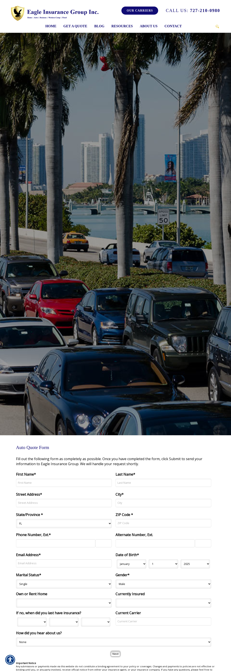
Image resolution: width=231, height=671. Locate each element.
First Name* (26, 474)
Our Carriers (140, 10)
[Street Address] (64, 503)
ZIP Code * (124, 514)
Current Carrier (128, 613)
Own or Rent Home (31, 594)
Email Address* (28, 554)
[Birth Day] (163, 564)
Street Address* (29, 494)
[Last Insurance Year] (96, 622)
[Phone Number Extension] (103, 543)
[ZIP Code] (163, 523)
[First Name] (64, 483)
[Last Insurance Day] (64, 622)
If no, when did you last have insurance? (48, 613)
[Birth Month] (131, 564)
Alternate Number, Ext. (134, 534)
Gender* (123, 575)
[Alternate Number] (155, 543)
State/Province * (29, 514)
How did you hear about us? (39, 633)
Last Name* (125, 474)
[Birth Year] (195, 564)
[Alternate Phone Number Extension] (203, 543)
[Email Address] (64, 563)
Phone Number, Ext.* (33, 534)
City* (120, 494)
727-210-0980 (193, 10)
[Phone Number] (55, 543)
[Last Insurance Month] (32, 622)
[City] (163, 503)
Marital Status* (28, 575)
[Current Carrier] (163, 621)
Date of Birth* (127, 554)
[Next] (115, 654)
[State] (64, 523)
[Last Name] (163, 483)
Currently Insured (130, 594)
